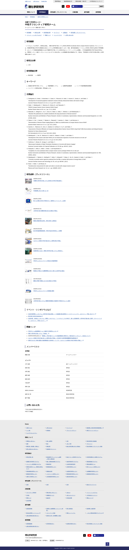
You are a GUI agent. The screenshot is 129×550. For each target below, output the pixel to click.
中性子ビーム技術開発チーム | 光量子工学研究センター (43, 331)
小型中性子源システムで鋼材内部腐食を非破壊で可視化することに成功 (51, 301)
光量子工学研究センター (43, 16)
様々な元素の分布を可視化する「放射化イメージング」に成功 (49, 200)
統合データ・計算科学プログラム (73, 457)
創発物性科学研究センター (92, 474)
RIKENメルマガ (78, 6)
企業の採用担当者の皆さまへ (32, 515)
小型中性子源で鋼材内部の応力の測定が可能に (45, 210)
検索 (101, 6)
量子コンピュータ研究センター (93, 466)
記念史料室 (28, 500)
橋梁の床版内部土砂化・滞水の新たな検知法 (44, 220)
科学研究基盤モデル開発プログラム (94, 457)
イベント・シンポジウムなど (34, 35)
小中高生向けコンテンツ (96, 1)
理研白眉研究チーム (90, 464)
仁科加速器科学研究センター (52, 476)
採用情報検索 (29, 523)
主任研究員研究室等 (70, 464)
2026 (27, 484)
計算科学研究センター (71, 466)
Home (26, 16)
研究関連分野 (47, 32)
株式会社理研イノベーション (33, 513)
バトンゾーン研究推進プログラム (33, 464)
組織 (27, 443)
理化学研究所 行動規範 (91, 441)
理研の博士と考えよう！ (51, 492)
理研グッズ (28, 498)
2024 (67, 484)
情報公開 (48, 446)
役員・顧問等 (49, 441)
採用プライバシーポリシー (92, 430)
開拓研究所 (48, 464)
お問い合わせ (36, 1)
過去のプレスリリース (91, 484)
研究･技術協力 (69, 508)
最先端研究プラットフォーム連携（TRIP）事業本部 (53, 458)
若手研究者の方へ (50, 523)
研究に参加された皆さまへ (32, 449)
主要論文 (65, 32)
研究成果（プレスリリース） (78, 32)
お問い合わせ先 (69, 35)
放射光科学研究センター (71, 476)
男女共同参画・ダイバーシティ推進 (94, 446)
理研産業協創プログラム (91, 461)
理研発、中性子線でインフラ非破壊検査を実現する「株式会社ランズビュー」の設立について (66, 335)
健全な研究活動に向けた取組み (73, 446)
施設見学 (48, 498)
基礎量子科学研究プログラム (32, 461)
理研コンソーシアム (70, 513)
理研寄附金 (58, 1)
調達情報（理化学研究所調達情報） (94, 427)
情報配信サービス (50, 495)
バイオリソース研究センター (52, 474)
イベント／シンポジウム (91, 492)
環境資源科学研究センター (72, 474)
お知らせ (68, 492)
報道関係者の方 (68, 1)
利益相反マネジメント (51, 449)
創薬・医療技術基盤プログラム (53, 461)
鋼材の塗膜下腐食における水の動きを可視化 (44, 280)
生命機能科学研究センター (92, 471)
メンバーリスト (58, 35)
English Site (44, 1)
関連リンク (48, 35)
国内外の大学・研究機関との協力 (53, 515)
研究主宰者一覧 (29, 457)
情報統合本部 (49, 471)
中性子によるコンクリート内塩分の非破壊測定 (45, 260)
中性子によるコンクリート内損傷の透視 (43, 290)
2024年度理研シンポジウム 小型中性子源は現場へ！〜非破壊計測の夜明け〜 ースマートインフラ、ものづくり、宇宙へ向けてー (62, 314)
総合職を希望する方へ (71, 523)
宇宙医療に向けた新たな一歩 (40, 190)
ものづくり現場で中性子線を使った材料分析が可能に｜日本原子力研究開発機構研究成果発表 (53, 338)
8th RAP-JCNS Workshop (35, 316)
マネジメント (89, 443)
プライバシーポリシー (71, 430)
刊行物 (27, 495)
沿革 (67, 441)
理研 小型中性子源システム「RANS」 (38, 333)
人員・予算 (68, 443)
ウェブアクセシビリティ (31, 433)
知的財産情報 (29, 508)
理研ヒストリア (89, 498)
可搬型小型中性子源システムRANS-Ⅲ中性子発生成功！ (47, 180)
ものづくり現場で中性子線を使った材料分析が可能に (47, 240)
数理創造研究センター (51, 466)
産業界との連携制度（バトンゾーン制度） (54, 509)
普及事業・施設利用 (90, 508)
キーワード (57, 32)
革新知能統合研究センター (32, 471)
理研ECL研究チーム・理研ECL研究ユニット (34, 467)
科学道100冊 (69, 498)
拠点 (47, 443)
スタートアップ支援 (50, 513)
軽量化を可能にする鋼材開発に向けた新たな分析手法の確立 (48, 270)
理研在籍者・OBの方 (80, 1)
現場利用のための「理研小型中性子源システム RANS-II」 (48, 250)
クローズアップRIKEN (31, 492)
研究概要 (29, 32)
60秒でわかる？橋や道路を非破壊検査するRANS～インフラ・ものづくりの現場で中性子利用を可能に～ (55, 340)
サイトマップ (69, 427)
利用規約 (48, 430)
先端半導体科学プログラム (72, 461)
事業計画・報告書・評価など (32, 446)
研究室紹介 (32, 16)
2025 (47, 484)
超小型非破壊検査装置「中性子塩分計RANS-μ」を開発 (47, 230)
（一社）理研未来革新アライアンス (94, 513)
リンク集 (28, 430)
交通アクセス (28, 1)
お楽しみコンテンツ (70, 495)
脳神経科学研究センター (31, 474)
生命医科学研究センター (71, 471)
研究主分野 (37, 32)
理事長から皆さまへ (30, 441)
